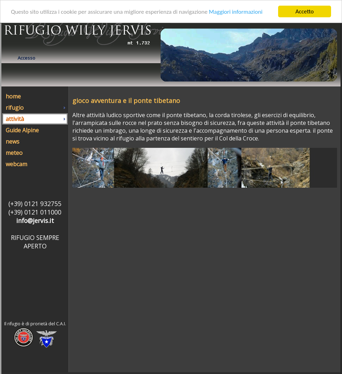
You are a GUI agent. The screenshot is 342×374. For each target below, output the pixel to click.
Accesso (26, 58)
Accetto (304, 11)
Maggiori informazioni (236, 12)
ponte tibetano (310, 123)
